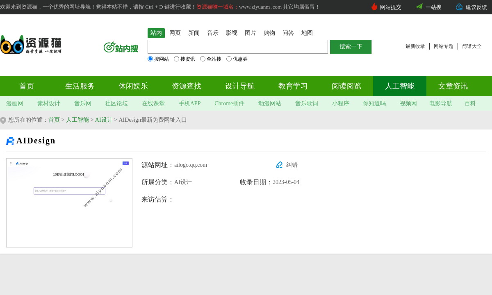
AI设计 (104, 120)
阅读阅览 (346, 86)
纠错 (292, 165)
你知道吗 (374, 103)
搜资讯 (184, 59)
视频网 (408, 103)
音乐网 (82, 103)
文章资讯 (453, 86)
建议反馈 (476, 7)
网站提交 (390, 7)
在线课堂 (153, 103)
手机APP (190, 103)
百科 (470, 103)
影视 (231, 33)
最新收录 (415, 46)
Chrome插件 (229, 103)
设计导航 (240, 86)
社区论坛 (116, 103)
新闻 (194, 33)
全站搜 (210, 59)
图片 (250, 33)
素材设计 (48, 103)
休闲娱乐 (133, 86)
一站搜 (434, 7)
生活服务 (80, 86)
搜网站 (158, 59)
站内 (156, 33)
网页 (175, 33)
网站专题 (443, 46)
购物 (269, 33)
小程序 (340, 103)
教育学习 (293, 86)
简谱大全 (472, 46)
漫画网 (14, 103)
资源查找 (186, 86)
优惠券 (237, 59)
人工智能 (400, 86)
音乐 (213, 33)
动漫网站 (269, 103)
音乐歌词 (306, 103)
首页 (26, 86)
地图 (307, 33)
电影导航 (440, 103)
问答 (288, 33)
